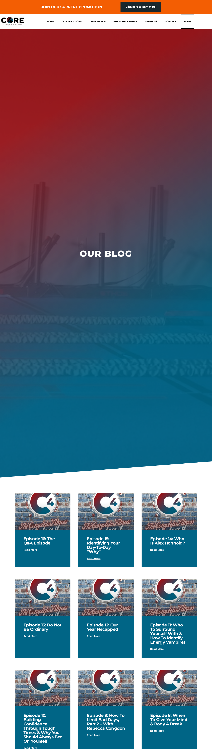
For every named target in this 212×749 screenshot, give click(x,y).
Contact (170, 21)
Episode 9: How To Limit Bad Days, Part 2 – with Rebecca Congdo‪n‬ (106, 722)
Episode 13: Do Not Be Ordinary (42, 627)
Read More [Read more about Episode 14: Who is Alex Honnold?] (157, 549)
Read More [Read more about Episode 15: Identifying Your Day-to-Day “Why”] (93, 558)
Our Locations (72, 21)
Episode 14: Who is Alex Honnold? (167, 541)
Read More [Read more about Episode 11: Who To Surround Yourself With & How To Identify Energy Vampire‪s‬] (157, 649)
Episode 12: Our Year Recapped (102, 627)
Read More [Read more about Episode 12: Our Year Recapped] (93, 636)
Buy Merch (98, 21)
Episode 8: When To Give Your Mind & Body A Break (168, 719)
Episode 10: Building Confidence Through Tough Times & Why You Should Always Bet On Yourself (42, 728)
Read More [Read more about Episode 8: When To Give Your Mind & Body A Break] (157, 730)
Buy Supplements (125, 21)
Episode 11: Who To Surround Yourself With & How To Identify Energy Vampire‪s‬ (168, 633)
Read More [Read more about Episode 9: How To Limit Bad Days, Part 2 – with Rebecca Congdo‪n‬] (93, 735)
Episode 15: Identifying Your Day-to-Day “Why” (103, 545)
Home (50, 21)
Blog (187, 21)
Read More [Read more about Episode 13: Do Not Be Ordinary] (30, 636)
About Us (151, 21)
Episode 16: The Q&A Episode (39, 541)
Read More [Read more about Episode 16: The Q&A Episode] (30, 549)
